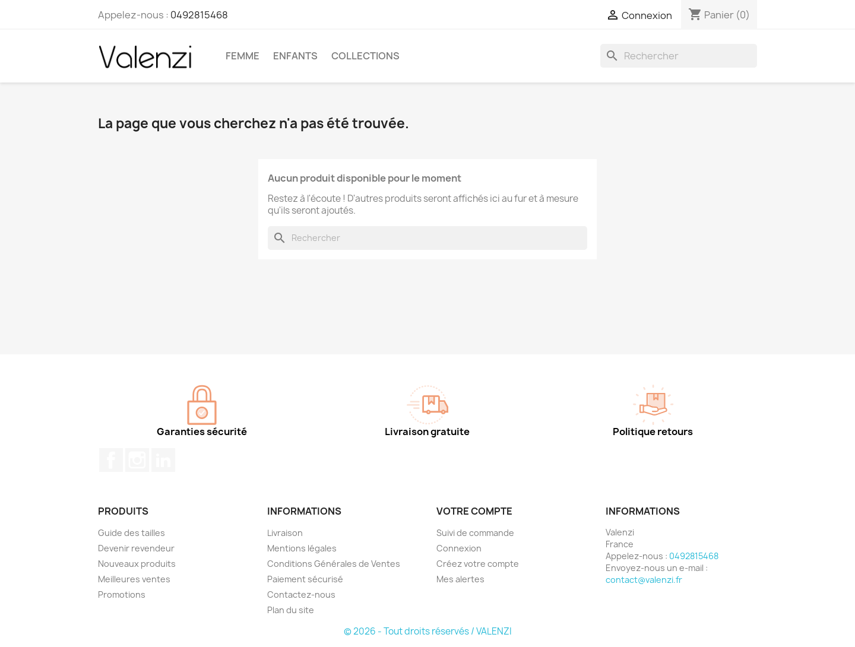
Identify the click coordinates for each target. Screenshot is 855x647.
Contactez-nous (301, 594)
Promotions (121, 594)
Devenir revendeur (136, 548)
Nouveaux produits (137, 563)
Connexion (459, 548)
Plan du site (290, 610)
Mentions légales (302, 548)
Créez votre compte (477, 563)
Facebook (111, 460)
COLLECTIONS (365, 55)
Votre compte (474, 511)
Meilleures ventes (134, 579)
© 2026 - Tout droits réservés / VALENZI (428, 631)
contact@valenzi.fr (644, 579)
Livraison (285, 532)
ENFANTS (295, 55)
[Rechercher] (678, 56)
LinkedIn (163, 460)
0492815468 (199, 14)
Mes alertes (460, 579)
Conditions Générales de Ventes (333, 563)
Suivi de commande (475, 532)
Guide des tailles (131, 532)
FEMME (242, 55)
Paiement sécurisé (305, 579)
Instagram (137, 460)
